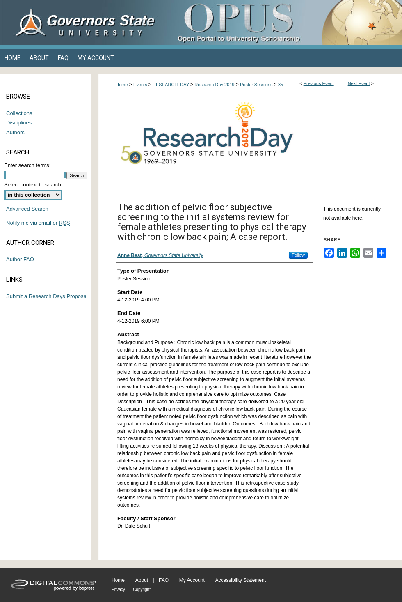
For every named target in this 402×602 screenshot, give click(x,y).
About (141, 580)
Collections (19, 113)
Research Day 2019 (214, 84)
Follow (298, 255)
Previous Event (319, 83)
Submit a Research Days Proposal (47, 296)
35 (280, 84)
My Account (192, 580)
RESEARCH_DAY (171, 84)
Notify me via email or (38, 223)
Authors (15, 132)
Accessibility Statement (240, 580)
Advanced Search (27, 209)
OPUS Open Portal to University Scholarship (283, 22)
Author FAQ (20, 259)
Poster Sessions (257, 84)
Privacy (118, 589)
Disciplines (19, 122)
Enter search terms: (27, 165)
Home (122, 84)
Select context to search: (33, 185)
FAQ (164, 580)
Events (140, 84)
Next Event (359, 83)
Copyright (142, 589)
